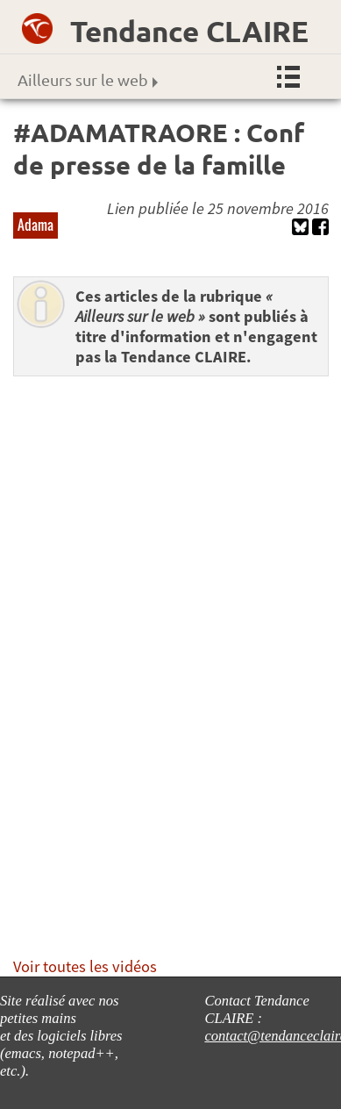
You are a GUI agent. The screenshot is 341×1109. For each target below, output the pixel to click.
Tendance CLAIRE (189, 31)
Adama (35, 224)
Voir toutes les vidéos (85, 966)
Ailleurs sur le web (88, 79)
